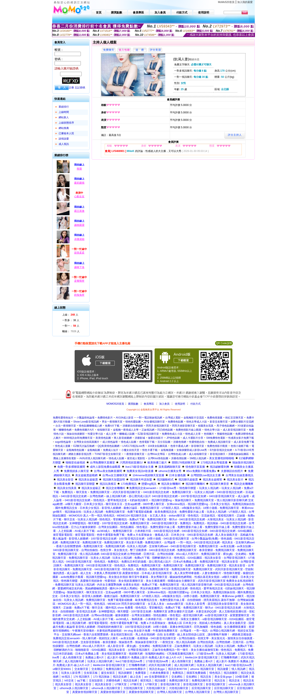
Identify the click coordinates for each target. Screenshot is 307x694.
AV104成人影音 (124, 417)
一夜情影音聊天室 (134, 454)
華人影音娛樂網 (123, 437)
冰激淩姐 (79, 239)
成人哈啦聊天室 (198, 454)
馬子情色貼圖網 (226, 425)
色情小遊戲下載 (240, 445)
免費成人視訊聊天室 (219, 441)
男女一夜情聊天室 (112, 421)
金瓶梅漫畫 (167, 450)
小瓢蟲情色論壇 (85, 417)
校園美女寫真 (205, 425)
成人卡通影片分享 (193, 437)
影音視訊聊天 (217, 454)
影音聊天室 (197, 445)
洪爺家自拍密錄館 (133, 425)
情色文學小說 (212, 429)
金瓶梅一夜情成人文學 (126, 429)
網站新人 (64, 117)
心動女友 (79, 196)
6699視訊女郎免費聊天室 (78, 437)
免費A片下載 (112, 425)
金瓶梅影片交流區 (194, 417)
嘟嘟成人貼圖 (127, 433)
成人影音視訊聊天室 (234, 429)
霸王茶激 (79, 210)
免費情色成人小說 (172, 433)
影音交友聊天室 (219, 421)
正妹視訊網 (148, 429)
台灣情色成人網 (177, 454)
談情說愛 (64, 138)
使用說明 (180, 403)
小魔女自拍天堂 (130, 450)
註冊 (71, 87)
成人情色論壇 (110, 441)
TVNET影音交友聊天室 (107, 454)
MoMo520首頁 (226, 2)
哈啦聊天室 (103, 429)
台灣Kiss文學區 (156, 454)
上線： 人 (70, 314)
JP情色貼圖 (173, 437)
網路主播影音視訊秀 (79, 454)
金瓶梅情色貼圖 (75, 450)
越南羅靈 (79, 225)
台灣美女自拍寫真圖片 (86, 441)
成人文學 (111, 433)
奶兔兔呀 (79, 294)
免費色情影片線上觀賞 (188, 429)
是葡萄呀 (79, 280)
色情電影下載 (147, 441)
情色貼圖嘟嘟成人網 (90, 425)
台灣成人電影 (173, 417)
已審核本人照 (66, 133)
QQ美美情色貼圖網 (109, 445)
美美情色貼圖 (103, 437)
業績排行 (64, 106)
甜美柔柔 (79, 252)
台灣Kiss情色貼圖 (158, 458)
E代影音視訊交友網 (221, 450)
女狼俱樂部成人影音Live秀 (192, 450)
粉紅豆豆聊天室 (234, 417)
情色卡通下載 (150, 450)
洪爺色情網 (179, 441)
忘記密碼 (80, 87)
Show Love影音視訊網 (86, 421)
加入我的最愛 (245, 2)
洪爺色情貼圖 (179, 458)
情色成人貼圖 (128, 441)
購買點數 (132, 403)
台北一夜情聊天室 (65, 425)
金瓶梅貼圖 (93, 450)
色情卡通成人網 (179, 445)
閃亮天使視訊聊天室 (157, 425)
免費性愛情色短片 (63, 417)
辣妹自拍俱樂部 (76, 433)
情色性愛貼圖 (133, 421)
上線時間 (64, 112)
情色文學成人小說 (196, 421)
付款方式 (195, 403)
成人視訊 (64, 144)
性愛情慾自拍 (196, 441)
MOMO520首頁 (115, 403)
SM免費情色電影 (215, 437)
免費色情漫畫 (214, 417)
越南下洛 (79, 267)
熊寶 (79, 168)
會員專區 (149, 403)
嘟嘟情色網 (65, 429)
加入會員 (164, 403)
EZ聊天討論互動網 (83, 445)
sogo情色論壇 (63, 441)
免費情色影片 (105, 417)
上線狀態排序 (66, 122)
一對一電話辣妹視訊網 (149, 417)
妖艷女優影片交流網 (242, 421)
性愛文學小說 (95, 433)
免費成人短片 (110, 450)
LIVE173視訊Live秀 (134, 445)
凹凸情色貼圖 (165, 429)
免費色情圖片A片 (84, 429)
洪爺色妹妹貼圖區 (238, 454)
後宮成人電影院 (136, 458)
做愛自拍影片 (155, 437)
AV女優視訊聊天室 (154, 421)
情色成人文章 (193, 433)
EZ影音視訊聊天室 (148, 433)
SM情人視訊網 (198, 458)
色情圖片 (209, 433)
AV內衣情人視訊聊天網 (92, 458)
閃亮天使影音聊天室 (183, 425)
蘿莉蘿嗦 (79, 182)
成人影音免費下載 (244, 441)
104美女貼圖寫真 (157, 445)
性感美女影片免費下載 (241, 437)
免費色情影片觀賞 (217, 445)
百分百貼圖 (164, 441)
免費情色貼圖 (175, 421)
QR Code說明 (224, 343)
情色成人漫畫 (62, 445)
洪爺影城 (140, 437)
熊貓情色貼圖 (224, 433)
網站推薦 (64, 128)
